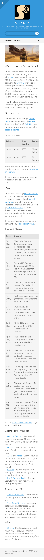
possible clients (12, 130)
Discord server (31, 194)
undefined (37, 33)
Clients (10, 528)
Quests (10, 470)
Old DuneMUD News (22, 422)
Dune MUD (22, 23)
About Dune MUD (15, 495)
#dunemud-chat (15, 207)
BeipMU (28, 124)
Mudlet (32, 121)
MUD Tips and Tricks (16, 478)
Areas (9, 456)
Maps (19, 456)
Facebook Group (26, 224)
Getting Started (14, 436)
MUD (10, 77)
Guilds (10, 447)
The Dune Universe (16, 503)
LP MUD (20, 83)
